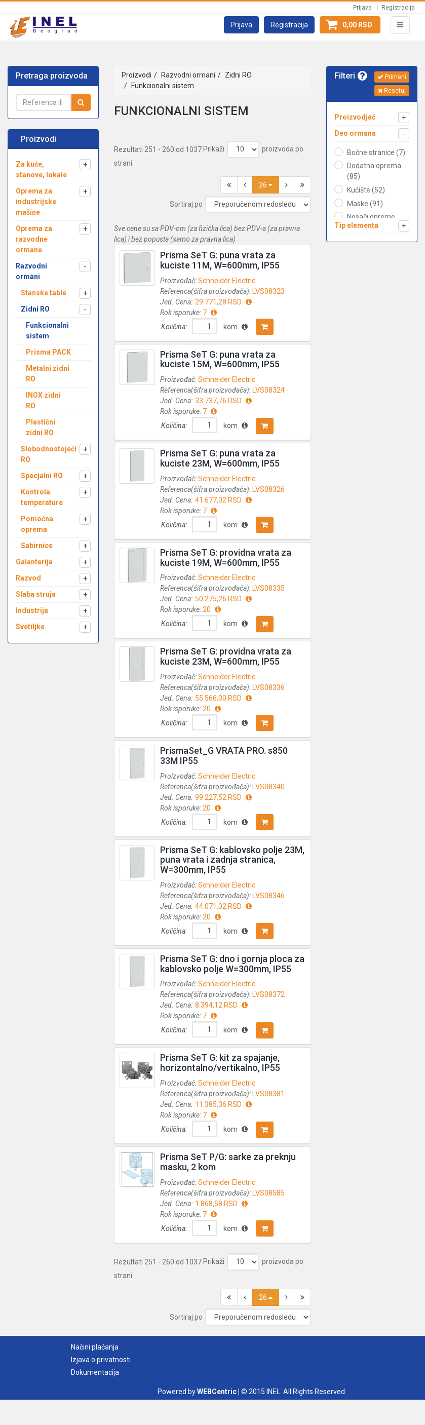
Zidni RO (237, 75)
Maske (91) (365, 204)
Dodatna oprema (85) (374, 171)
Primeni (391, 77)
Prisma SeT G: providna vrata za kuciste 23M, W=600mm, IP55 (225, 656)
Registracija (398, 7)
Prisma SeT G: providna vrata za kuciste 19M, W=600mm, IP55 (225, 557)
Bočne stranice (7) (376, 152)
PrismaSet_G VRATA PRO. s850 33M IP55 (224, 755)
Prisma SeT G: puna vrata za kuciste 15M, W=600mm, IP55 (220, 359)
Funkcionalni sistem (162, 86)
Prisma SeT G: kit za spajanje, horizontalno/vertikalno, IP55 (220, 1062)
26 (266, 185)
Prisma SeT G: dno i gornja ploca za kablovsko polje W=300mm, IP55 (232, 963)
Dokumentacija (95, 1372)
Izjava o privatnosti (101, 1360)
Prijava (362, 7)
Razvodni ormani (187, 75)
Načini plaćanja (95, 1347)
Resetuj (392, 90)
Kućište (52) (366, 190)
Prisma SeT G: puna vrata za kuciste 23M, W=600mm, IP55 (220, 458)
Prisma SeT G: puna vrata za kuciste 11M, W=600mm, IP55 (220, 260)
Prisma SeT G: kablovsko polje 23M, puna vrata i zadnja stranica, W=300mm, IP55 (232, 859)
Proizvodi (136, 75)
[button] (241, 24)
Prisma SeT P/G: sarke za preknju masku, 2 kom (228, 1161)
